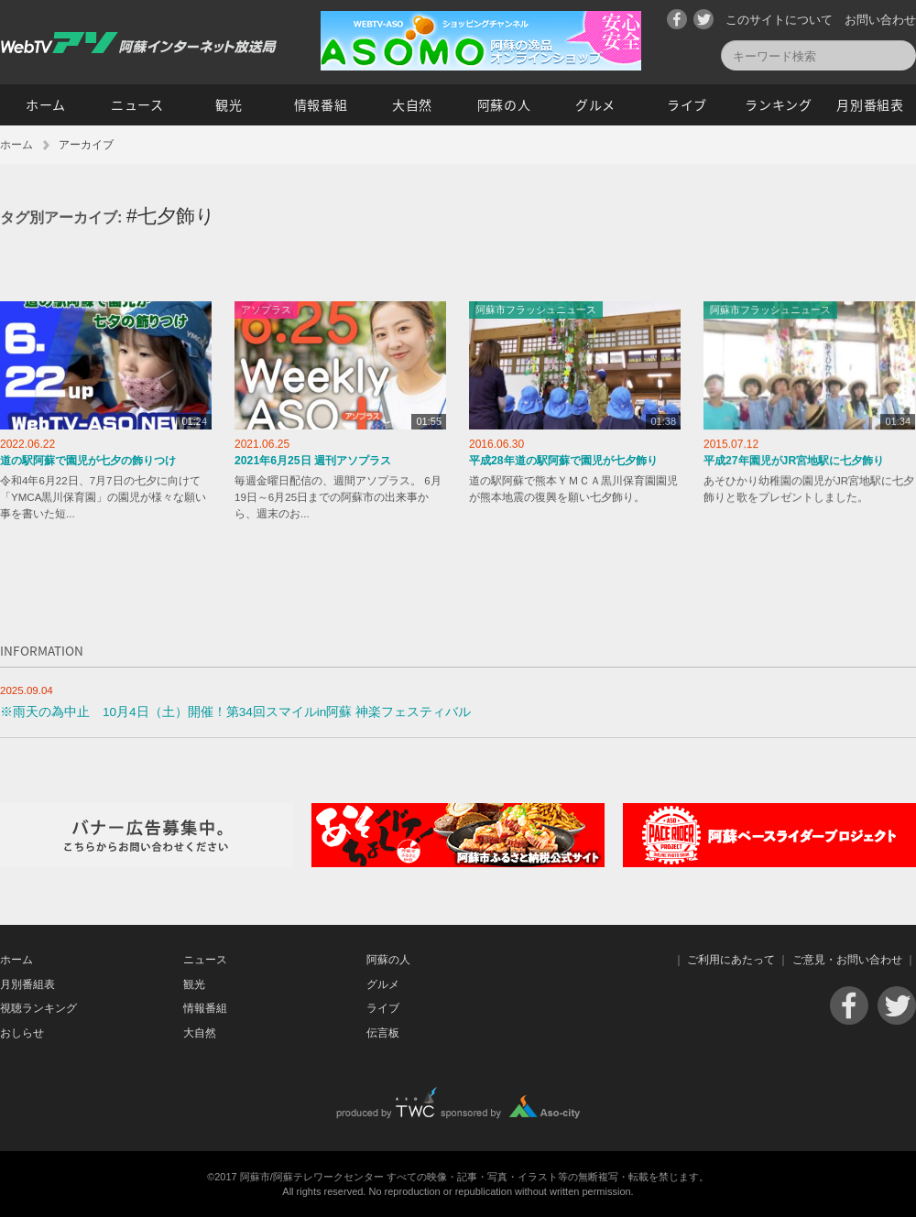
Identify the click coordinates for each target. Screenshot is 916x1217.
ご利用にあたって (731, 959)
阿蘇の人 (504, 104)
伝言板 (382, 1033)
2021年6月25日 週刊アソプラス (312, 460)
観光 (228, 104)
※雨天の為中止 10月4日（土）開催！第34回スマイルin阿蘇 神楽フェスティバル (235, 712)
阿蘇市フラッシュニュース (535, 310)
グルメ (595, 104)
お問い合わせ (880, 20)
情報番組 (321, 104)
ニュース (137, 104)
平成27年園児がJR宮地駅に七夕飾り (793, 460)
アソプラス (266, 310)
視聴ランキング (38, 1008)
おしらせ (22, 1033)
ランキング (778, 104)
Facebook (677, 19)
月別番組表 (870, 104)
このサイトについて (779, 20)
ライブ (687, 104)
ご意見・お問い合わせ (847, 959)
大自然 (412, 104)
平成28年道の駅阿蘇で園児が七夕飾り (563, 460)
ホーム (46, 104)
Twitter (703, 19)
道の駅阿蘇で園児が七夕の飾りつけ (88, 460)
